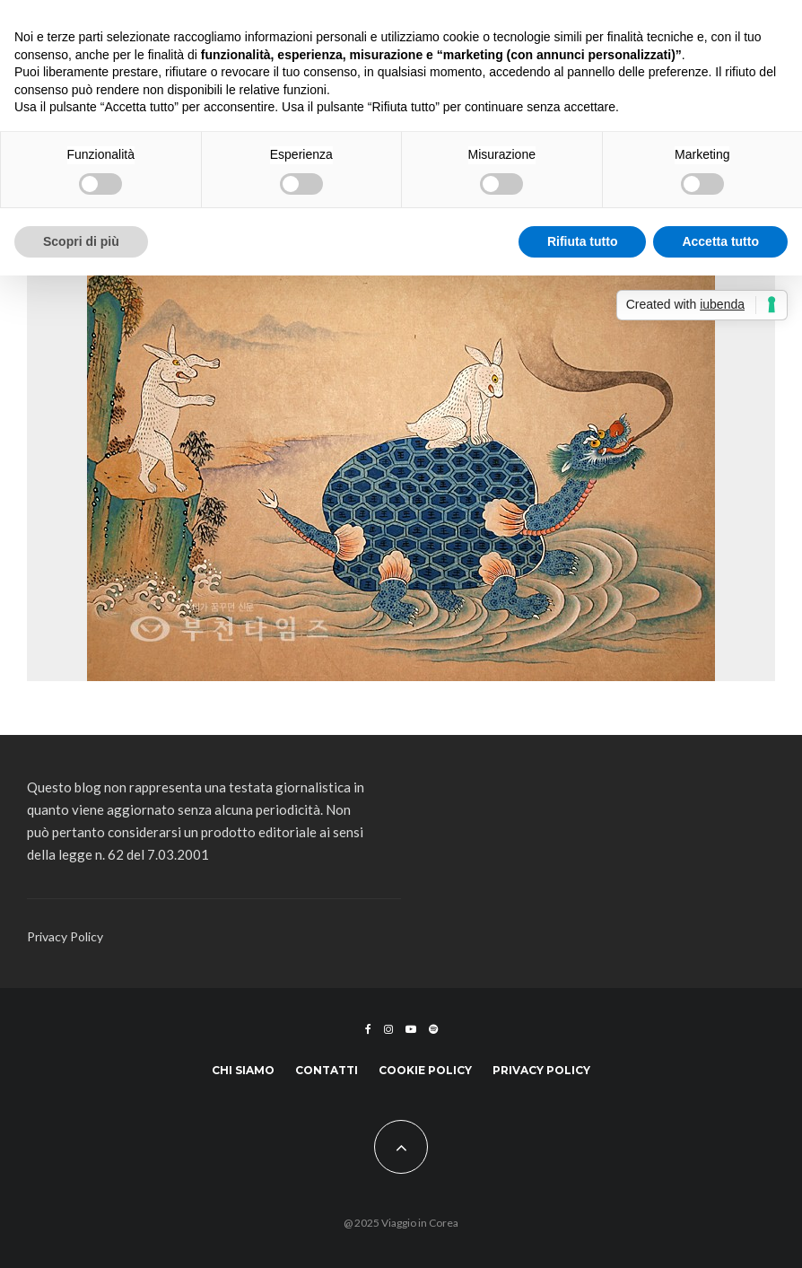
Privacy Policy (65, 936)
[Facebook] (368, 1029)
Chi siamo (243, 1070)
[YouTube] (411, 1029)
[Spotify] (433, 1029)
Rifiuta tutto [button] (582, 241)
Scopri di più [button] (81, 241)
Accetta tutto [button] (720, 241)
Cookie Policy (425, 1070)
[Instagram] (388, 1029)
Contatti (326, 1070)
